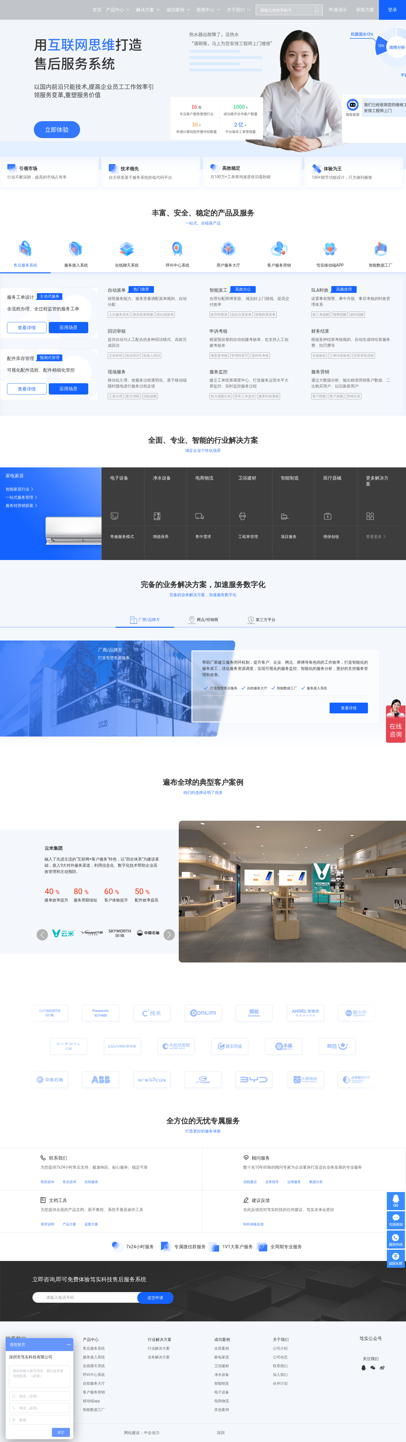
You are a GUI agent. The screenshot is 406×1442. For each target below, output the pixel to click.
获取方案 (365, 9)
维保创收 (334, 536)
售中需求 (206, 536)
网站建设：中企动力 (142, 1433)
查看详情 (27, 327)
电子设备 (119, 478)
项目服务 (291, 536)
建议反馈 (261, 1200)
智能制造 (290, 478)
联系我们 (58, 1157)
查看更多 (376, 536)
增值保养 (163, 536)
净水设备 (162, 478)
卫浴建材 (247, 478)
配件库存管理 (20, 358)
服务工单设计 (20, 297)
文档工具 (58, 1200)
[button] (169, 934)
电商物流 (204, 478)
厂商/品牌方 (110, 650)
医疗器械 (332, 478)
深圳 (221, 1433)
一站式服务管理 (22, 497)
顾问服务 (261, 1157)
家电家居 (15, 475)
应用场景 (68, 327)
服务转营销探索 (22, 505)
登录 (392, 9)
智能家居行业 (20, 489)
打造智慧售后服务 (114, 657)
